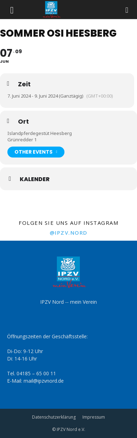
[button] (12, 9)
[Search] (127, 9)
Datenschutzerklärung (54, 417)
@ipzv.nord (69, 232)
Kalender (35, 179)
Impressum (93, 417)
